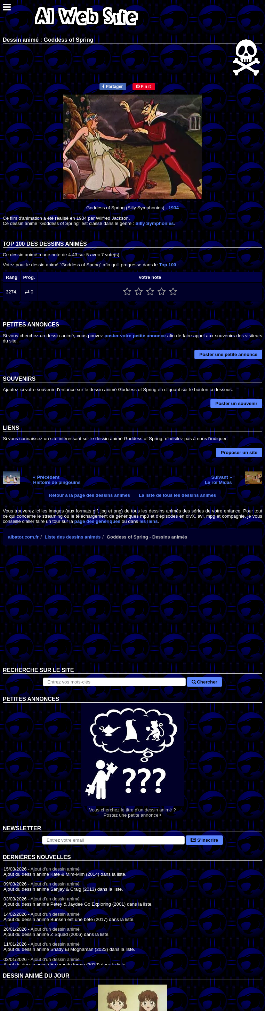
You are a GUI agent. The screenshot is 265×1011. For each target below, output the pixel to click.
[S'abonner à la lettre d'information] (113, 840)
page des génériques (97, 521)
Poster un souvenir (236, 403)
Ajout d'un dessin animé (55, 869)
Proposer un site (239, 452)
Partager (112, 86)
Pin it (143, 86)
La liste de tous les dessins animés (177, 495)
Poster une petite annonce (228, 354)
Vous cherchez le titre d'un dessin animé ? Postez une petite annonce (132, 760)
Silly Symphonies (154, 223)
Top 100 (167, 264)
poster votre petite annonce (135, 335)
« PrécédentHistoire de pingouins (56, 480)
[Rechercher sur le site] (114, 682)
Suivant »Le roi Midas (218, 480)
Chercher (204, 682)
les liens (148, 521)
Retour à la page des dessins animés (89, 495)
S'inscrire (204, 840)
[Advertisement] (132, 611)
